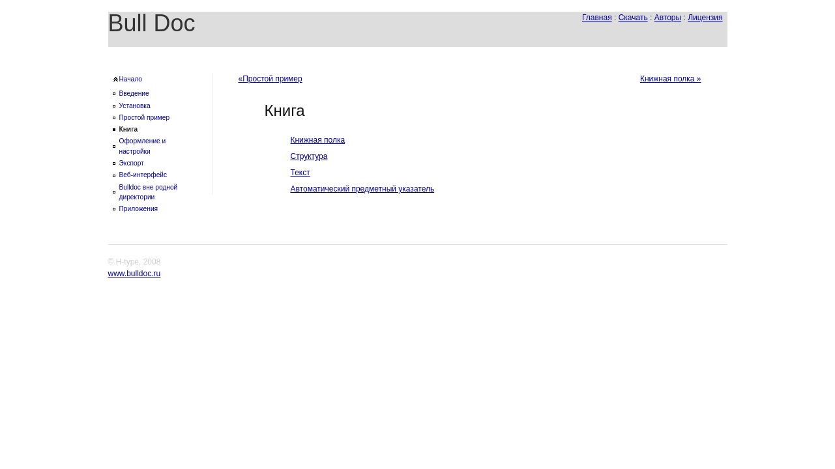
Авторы (667, 17)
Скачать (633, 17)
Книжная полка (318, 140)
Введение (134, 93)
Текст (300, 172)
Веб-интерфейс (143, 174)
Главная (597, 17)
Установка (135, 105)
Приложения (138, 208)
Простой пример (144, 117)
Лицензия (705, 17)
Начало (131, 79)
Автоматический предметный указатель (363, 188)
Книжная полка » (670, 78)
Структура (309, 156)
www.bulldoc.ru (134, 273)
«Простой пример (270, 78)
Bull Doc (152, 23)
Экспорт (131, 163)
